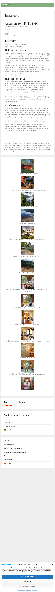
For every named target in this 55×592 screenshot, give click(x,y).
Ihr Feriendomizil (9, 445)
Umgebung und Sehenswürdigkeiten (15, 452)
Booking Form (8, 460)
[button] (52, 564)
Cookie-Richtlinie (21, 590)
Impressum (28, 590)
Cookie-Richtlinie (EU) (11, 426)
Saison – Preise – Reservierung (13, 448)
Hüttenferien (8, 441)
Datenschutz (8, 422)
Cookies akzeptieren (27, 577)
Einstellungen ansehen (27, 586)
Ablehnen (27, 582)
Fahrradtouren (8, 456)
